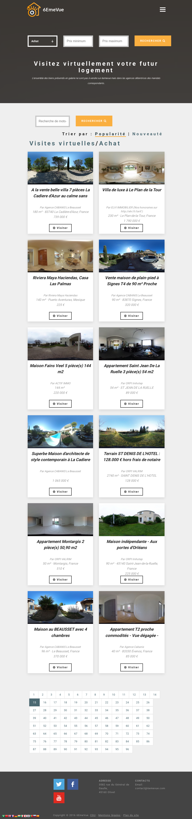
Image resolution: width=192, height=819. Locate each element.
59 (117, 725)
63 (34, 733)
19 (75, 702)
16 (44, 702)
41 (55, 718)
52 (44, 725)
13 (144, 694)
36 (127, 710)
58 (106, 725)
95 (117, 749)
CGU (93, 815)
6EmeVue (53, 9)
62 (148, 725)
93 (96, 749)
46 (106, 718)
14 (154, 694)
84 (127, 741)
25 (137, 702)
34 (106, 710)
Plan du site (131, 815)
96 (127, 749)
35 (117, 710)
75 (34, 741)
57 (96, 725)
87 (34, 749)
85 (137, 741)
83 (117, 741)
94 (106, 749)
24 (127, 702)
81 (96, 741)
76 (44, 741)
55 (75, 725)
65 (55, 733)
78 (65, 741)
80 (86, 741)
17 (55, 702)
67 (75, 733)
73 (137, 733)
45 (96, 718)
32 (86, 710)
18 (65, 702)
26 (148, 702)
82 (106, 741)
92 (86, 749)
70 (106, 733)
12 (134, 694)
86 (148, 741)
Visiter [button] (60, 227)
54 (65, 725)
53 (55, 725)
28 (44, 710)
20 (86, 702)
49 (137, 718)
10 (113, 694)
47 (117, 718)
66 (65, 733)
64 (44, 733)
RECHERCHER (153, 40)
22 (106, 702)
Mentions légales (109, 815)
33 (96, 710)
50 (148, 718)
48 (127, 718)
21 (96, 702)
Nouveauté (147, 134)
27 (34, 710)
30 (65, 710)
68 (86, 733)
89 (55, 749)
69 (96, 733)
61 (137, 725)
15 (36, 702)
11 (123, 694)
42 (65, 718)
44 (86, 718)
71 (117, 733)
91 (75, 749)
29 (55, 710)
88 (44, 749)
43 (75, 718)
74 (148, 733)
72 (127, 733)
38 (148, 710)
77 (55, 741)
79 (75, 741)
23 (117, 702)
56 (86, 725)
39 (34, 718)
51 (34, 725)
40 (44, 718)
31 (75, 710)
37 (137, 710)
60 (127, 725)
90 (65, 749)
